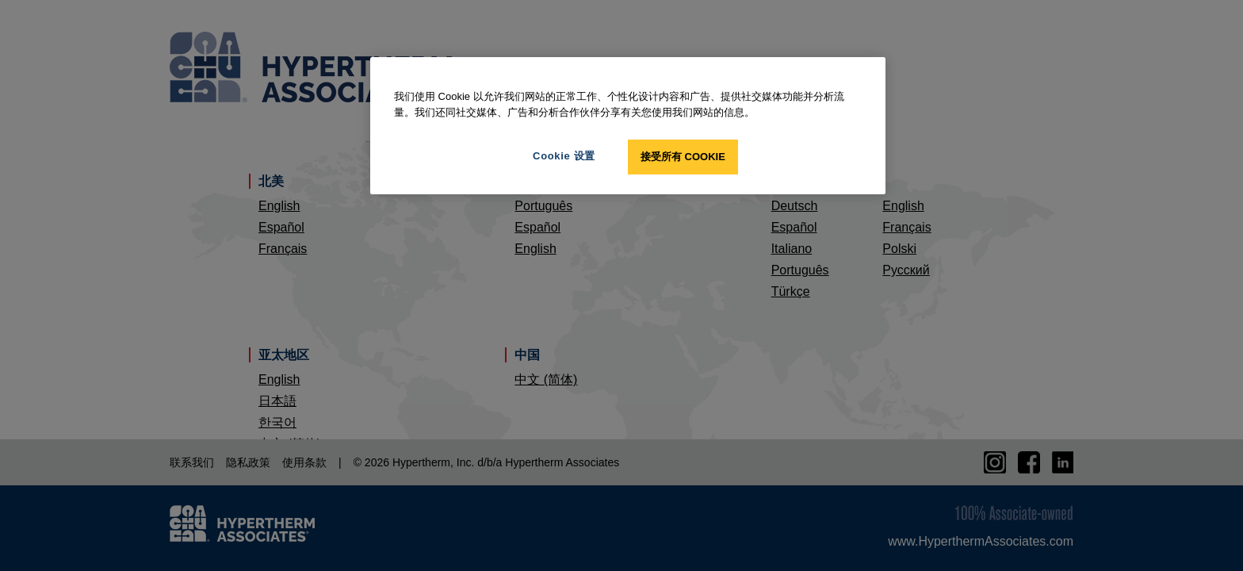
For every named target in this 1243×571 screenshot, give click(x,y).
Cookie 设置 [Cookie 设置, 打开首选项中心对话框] (564, 156)
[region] (627, 125)
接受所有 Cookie (683, 157)
